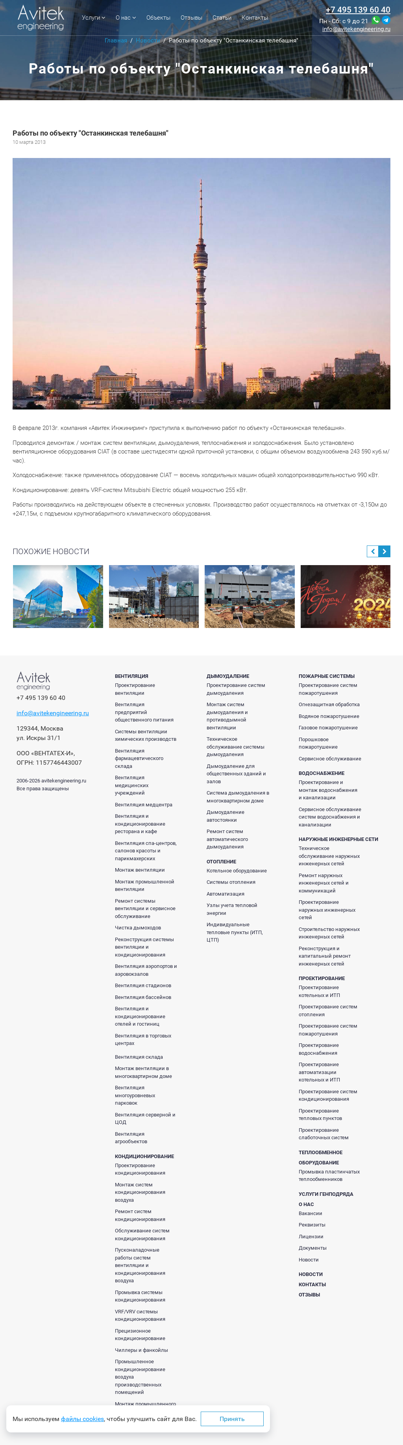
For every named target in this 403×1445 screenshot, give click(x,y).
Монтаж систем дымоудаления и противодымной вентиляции (227, 716)
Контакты (255, 17)
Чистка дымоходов (138, 928)
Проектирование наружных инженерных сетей (327, 909)
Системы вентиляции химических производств (145, 735)
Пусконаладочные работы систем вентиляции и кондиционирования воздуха (140, 1265)
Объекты (158, 17)
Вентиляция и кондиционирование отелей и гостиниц (140, 1016)
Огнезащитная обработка (329, 704)
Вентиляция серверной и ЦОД (145, 1119)
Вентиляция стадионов (143, 985)
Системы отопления (231, 882)
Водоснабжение (321, 773)
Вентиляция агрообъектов (131, 1138)
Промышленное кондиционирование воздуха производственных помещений (140, 1377)
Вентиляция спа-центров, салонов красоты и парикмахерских (146, 850)
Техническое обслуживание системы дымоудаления (235, 746)
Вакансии (310, 1213)
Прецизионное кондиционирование (140, 1335)
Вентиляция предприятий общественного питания (144, 712)
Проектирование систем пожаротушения (328, 689)
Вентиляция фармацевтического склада (139, 758)
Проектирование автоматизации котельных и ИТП (319, 1072)
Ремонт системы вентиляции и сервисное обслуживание (145, 908)
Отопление (221, 862)
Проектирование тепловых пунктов (320, 1115)
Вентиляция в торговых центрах (143, 1040)
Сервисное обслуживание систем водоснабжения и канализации (330, 817)
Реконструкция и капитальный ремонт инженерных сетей (325, 956)
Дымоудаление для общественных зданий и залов (236, 773)
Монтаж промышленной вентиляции (144, 885)
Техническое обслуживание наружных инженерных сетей (329, 856)
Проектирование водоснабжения (319, 1049)
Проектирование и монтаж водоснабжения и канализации (328, 790)
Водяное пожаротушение (329, 716)
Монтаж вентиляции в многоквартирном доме (143, 1072)
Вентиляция (131, 676)
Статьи (222, 17)
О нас (126, 17)
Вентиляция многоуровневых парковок (135, 1095)
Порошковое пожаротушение (318, 743)
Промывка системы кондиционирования (140, 1296)
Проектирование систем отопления (328, 1010)
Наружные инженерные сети (338, 839)
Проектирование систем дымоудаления (236, 689)
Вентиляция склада (139, 1057)
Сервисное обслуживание (330, 759)
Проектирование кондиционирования (140, 1169)
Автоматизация (225, 894)
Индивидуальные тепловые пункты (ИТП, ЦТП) (235, 932)
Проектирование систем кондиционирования (328, 1095)
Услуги (93, 17)
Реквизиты (312, 1225)
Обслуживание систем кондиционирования (142, 1234)
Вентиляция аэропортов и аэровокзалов (146, 970)
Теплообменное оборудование (320, 1157)
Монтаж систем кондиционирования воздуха (140, 1192)
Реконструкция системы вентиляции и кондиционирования (144, 947)
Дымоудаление (228, 676)
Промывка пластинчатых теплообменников (329, 1175)
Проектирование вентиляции (135, 689)
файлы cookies (82, 1419)
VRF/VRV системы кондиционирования (140, 1315)
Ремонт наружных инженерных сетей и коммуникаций (324, 883)
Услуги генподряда (326, 1194)
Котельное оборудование (237, 871)
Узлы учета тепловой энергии (232, 909)
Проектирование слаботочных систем (324, 1134)
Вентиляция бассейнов (143, 997)
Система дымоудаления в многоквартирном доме (238, 797)
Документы (313, 1248)
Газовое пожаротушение (328, 728)
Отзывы (191, 17)
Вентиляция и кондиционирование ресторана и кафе (140, 823)
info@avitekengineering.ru (356, 29)
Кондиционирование (144, 1156)
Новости (309, 1260)
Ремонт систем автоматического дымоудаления (227, 839)
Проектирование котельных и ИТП (319, 991)
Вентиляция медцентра (143, 805)
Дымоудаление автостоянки (225, 816)
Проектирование (322, 978)
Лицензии (311, 1236)
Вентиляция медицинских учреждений (131, 785)
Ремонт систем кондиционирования (140, 1215)
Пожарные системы (327, 676)
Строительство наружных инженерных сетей (329, 933)
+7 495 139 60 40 (358, 10)
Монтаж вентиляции (140, 870)
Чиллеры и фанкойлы (141, 1350)
